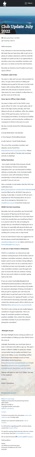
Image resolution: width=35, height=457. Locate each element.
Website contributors (7, 408)
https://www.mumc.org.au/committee (13, 150)
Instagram (29, 436)
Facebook (19, 436)
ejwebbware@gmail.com (9, 242)
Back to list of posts (8, 393)
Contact (3, 412)
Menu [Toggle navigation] (28, 3)
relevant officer (13, 428)
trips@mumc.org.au (7, 203)
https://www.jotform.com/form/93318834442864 (18, 189)
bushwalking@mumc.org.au (10, 244)
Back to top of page (7, 399)
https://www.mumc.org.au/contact (19, 305)
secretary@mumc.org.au (23, 433)
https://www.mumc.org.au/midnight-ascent (16, 363)
